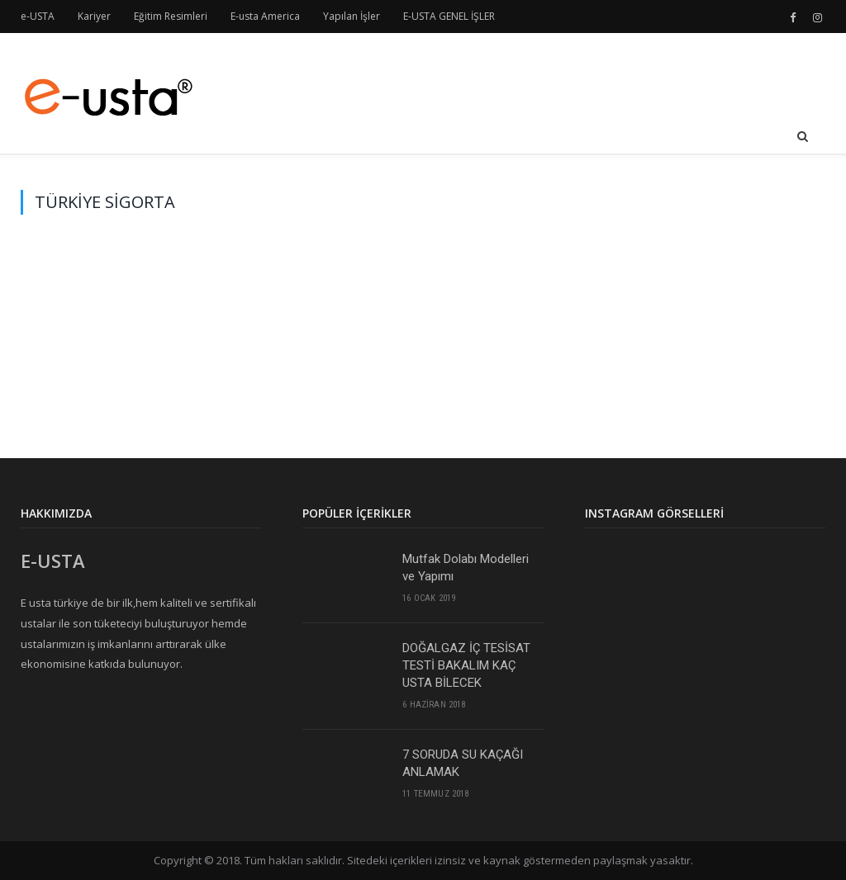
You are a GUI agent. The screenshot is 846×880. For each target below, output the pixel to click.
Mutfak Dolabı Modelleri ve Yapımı (465, 567)
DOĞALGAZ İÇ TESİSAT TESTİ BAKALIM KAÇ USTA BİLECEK (466, 665)
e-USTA (38, 16)
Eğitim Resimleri (170, 16)
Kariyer (94, 16)
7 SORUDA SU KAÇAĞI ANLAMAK (462, 763)
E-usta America (265, 16)
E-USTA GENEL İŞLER (449, 16)
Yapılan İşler (351, 16)
